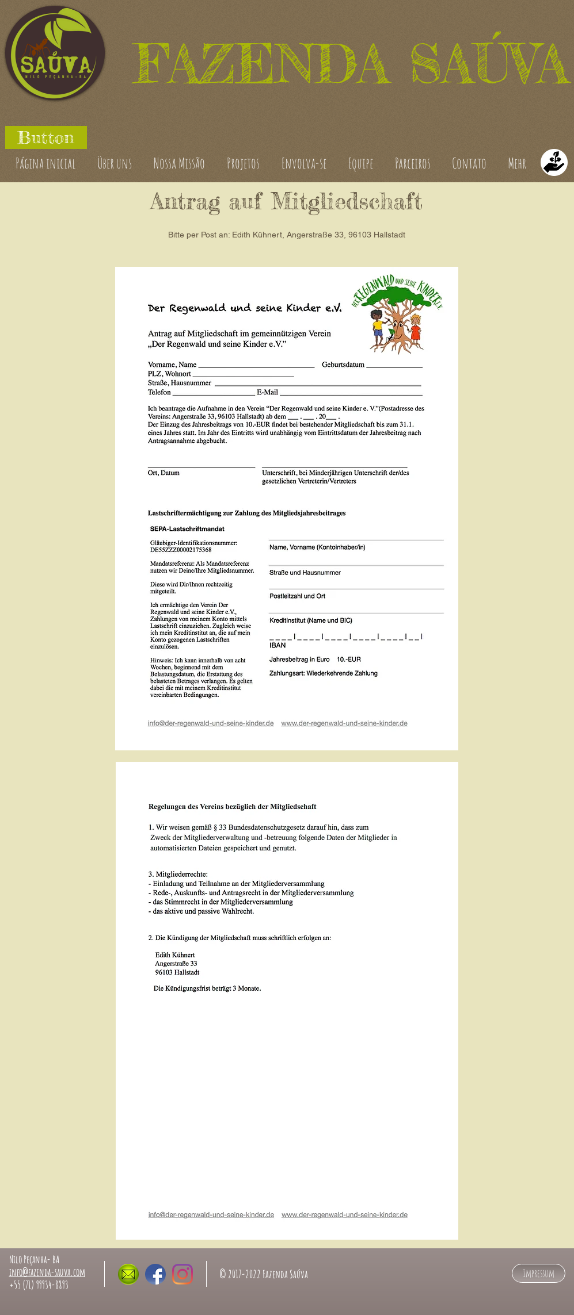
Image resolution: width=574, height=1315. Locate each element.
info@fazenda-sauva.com (47, 1272)
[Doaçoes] (554, 163)
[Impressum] (538, 1273)
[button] (46, 137)
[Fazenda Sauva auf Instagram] (182, 1274)
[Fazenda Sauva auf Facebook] (155, 1274)
